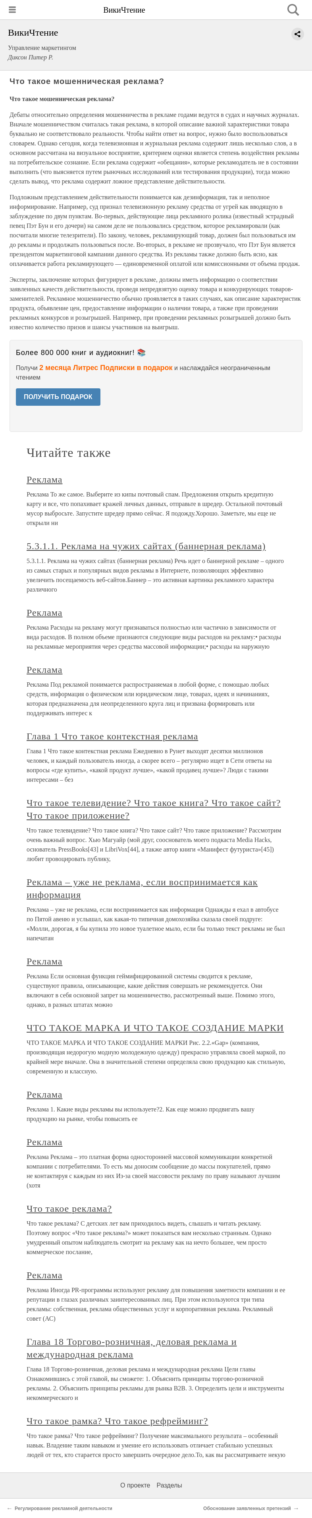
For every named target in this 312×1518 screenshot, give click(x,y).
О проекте (135, 1485)
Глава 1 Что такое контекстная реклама (112, 736)
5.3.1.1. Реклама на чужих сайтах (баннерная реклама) (146, 546)
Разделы (169, 1485)
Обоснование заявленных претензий (247, 1508)
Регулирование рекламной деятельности (63, 1508)
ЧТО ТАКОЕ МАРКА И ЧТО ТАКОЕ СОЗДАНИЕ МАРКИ (155, 1028)
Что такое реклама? (69, 1208)
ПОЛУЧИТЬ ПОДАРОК (58, 396)
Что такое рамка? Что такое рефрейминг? (117, 1421)
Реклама (44, 479)
